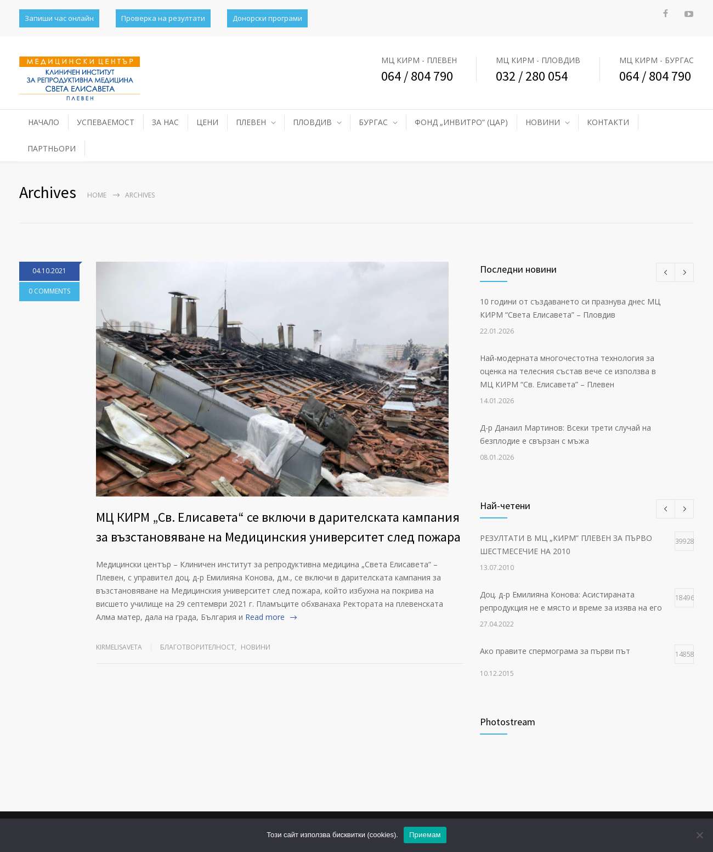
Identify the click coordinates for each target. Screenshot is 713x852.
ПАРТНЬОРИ (51, 148)
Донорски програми (267, 18)
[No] (699, 835)
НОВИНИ (542, 122)
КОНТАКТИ (608, 122)
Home (96, 195)
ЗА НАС (165, 122)
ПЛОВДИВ (312, 122)
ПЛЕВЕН (251, 122)
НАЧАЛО (43, 122)
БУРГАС (373, 122)
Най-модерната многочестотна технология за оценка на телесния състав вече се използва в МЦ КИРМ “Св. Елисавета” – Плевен (568, 371)
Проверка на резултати (163, 18)
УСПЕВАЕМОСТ (105, 122)
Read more (265, 617)
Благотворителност (197, 647)
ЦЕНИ (207, 122)
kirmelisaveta (119, 647)
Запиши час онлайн (59, 18)
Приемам (425, 835)
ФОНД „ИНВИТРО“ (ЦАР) (461, 122)
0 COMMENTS (49, 291)
